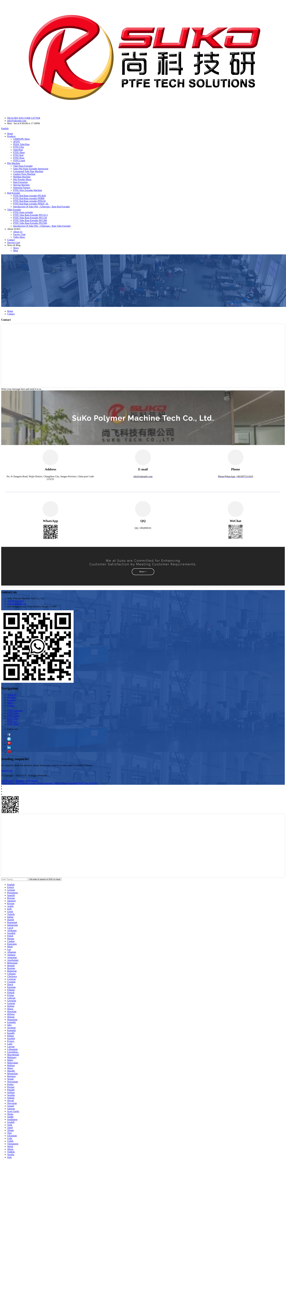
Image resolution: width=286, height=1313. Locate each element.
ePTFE (16, 141)
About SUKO (13, 229)
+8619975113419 (15, 601)
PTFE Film (18, 147)
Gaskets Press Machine (24, 174)
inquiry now (7, 770)
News (16, 248)
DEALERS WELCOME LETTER (23, 118)
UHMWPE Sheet (21, 139)
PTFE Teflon (60, 783)
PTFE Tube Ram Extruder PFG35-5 (30, 215)
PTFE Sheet (19, 152)
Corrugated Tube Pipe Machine (28, 171)
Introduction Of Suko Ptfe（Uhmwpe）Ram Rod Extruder (41, 206)
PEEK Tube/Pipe (21, 144)
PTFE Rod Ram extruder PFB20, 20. (31, 203)
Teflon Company (45, 783)
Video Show (19, 237)
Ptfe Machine (13, 163)
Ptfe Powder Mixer (22, 179)
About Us (17, 231)
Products (11, 136)
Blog (15, 250)
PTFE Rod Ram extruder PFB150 (29, 201)
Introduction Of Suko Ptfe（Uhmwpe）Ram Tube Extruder (42, 226)
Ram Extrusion (20, 182)
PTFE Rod (18, 155)
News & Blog (13, 245)
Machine (11, 697)
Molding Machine (21, 176)
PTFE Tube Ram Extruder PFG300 (30, 220)
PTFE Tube (12, 713)
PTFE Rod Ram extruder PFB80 (28, 198)
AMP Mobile (31, 780)
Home (10, 133)
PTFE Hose (18, 158)
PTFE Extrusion (15, 710)
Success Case (13, 242)
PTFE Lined (19, 160)
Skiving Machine (21, 185)
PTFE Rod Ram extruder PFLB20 (29, 195)
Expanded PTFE (75, 783)
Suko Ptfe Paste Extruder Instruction (30, 168)
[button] (143, 571)
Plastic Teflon (7, 783)
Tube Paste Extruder (23, 166)
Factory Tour (19, 234)
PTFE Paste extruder (23, 212)
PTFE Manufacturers (26, 783)
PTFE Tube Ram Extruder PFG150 (30, 217)
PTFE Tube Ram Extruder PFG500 (30, 223)
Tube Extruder (14, 209)
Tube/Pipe (18, 149)
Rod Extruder (13, 193)
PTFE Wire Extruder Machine (27, 190)
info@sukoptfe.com (16, 120)
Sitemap (20, 780)
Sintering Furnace (21, 187)
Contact (11, 239)
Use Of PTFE (91, 783)
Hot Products (7, 780)
